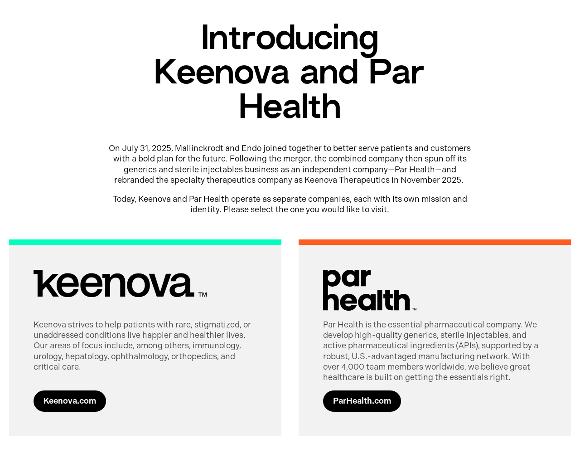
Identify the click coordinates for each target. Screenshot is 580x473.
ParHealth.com (362, 401)
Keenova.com (70, 401)
